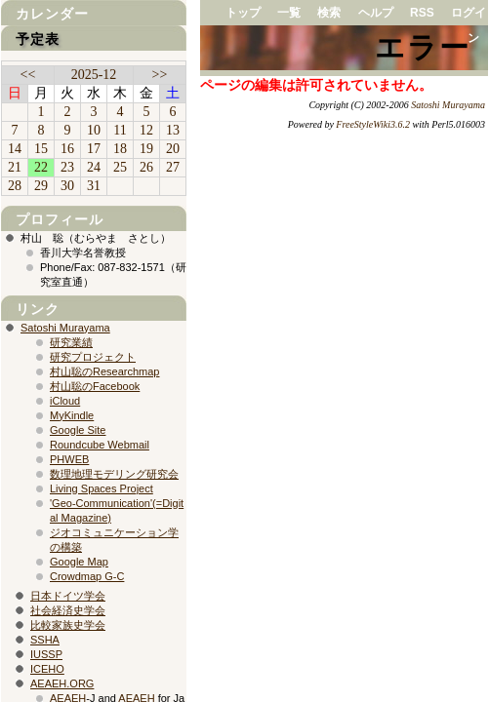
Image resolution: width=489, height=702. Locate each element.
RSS (422, 13)
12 (146, 130)
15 (41, 148)
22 (41, 167)
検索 (329, 13)
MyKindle (72, 415)
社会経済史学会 (67, 610)
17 (94, 148)
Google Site (77, 430)
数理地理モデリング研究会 (114, 474)
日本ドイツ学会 (67, 596)
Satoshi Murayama (448, 104)
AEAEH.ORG (62, 683)
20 (173, 148)
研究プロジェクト (93, 357)
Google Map (79, 561)
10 (94, 130)
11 (119, 130)
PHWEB (69, 459)
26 (146, 167)
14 (14, 148)
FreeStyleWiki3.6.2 (373, 124)
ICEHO (47, 669)
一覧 (289, 13)
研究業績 (71, 342)
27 (173, 167)
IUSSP (46, 654)
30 (67, 185)
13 (173, 130)
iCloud (65, 401)
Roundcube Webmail (99, 444)
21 (14, 167)
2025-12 (94, 74)
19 (146, 148)
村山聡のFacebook (95, 386)
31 (94, 185)
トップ (243, 13)
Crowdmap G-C (87, 576)
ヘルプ (375, 13)
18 (120, 148)
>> (160, 74)
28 (14, 185)
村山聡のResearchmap (104, 371)
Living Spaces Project (101, 488)
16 (67, 148)
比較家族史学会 (67, 625)
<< (28, 74)
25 (120, 167)
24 (94, 167)
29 (41, 185)
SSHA (45, 639)
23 (67, 167)
